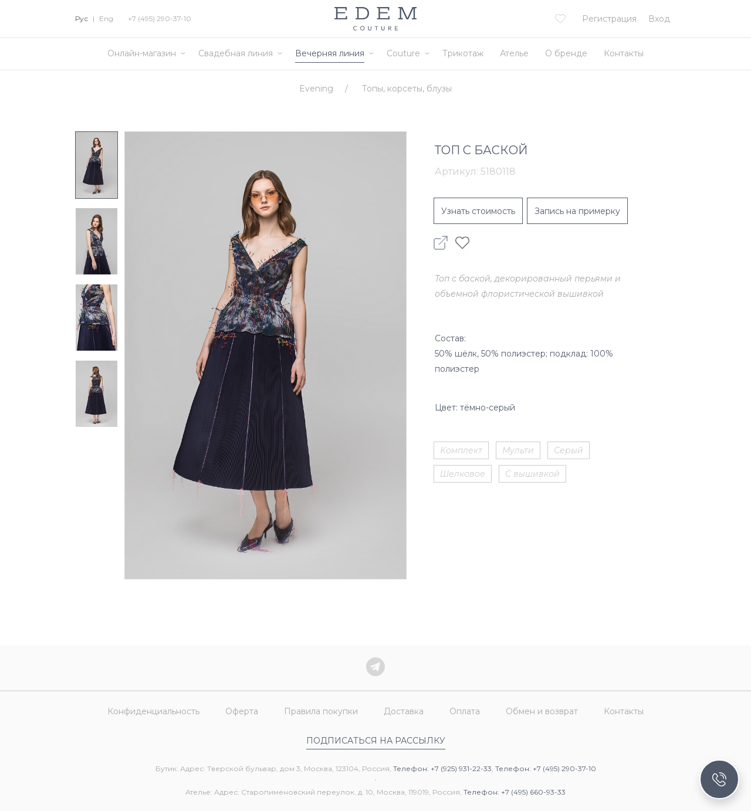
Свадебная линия (235, 53)
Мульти (518, 450)
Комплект (461, 450)
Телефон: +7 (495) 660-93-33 (515, 792)
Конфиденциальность (153, 712)
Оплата (464, 712)
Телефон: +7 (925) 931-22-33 (442, 768)
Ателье (514, 53)
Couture (403, 53)
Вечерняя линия (329, 53)
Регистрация (609, 18)
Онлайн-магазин (141, 53)
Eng (106, 18)
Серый (568, 450)
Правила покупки (321, 712)
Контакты (624, 53)
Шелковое (462, 474)
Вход (659, 18)
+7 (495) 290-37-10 (159, 18)
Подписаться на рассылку (375, 740)
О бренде (566, 53)
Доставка (404, 712)
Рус (81, 18)
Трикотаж (462, 53)
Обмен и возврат (542, 712)
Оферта (241, 712)
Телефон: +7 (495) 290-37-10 (545, 768)
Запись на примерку (577, 211)
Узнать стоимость (478, 211)
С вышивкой (532, 474)
